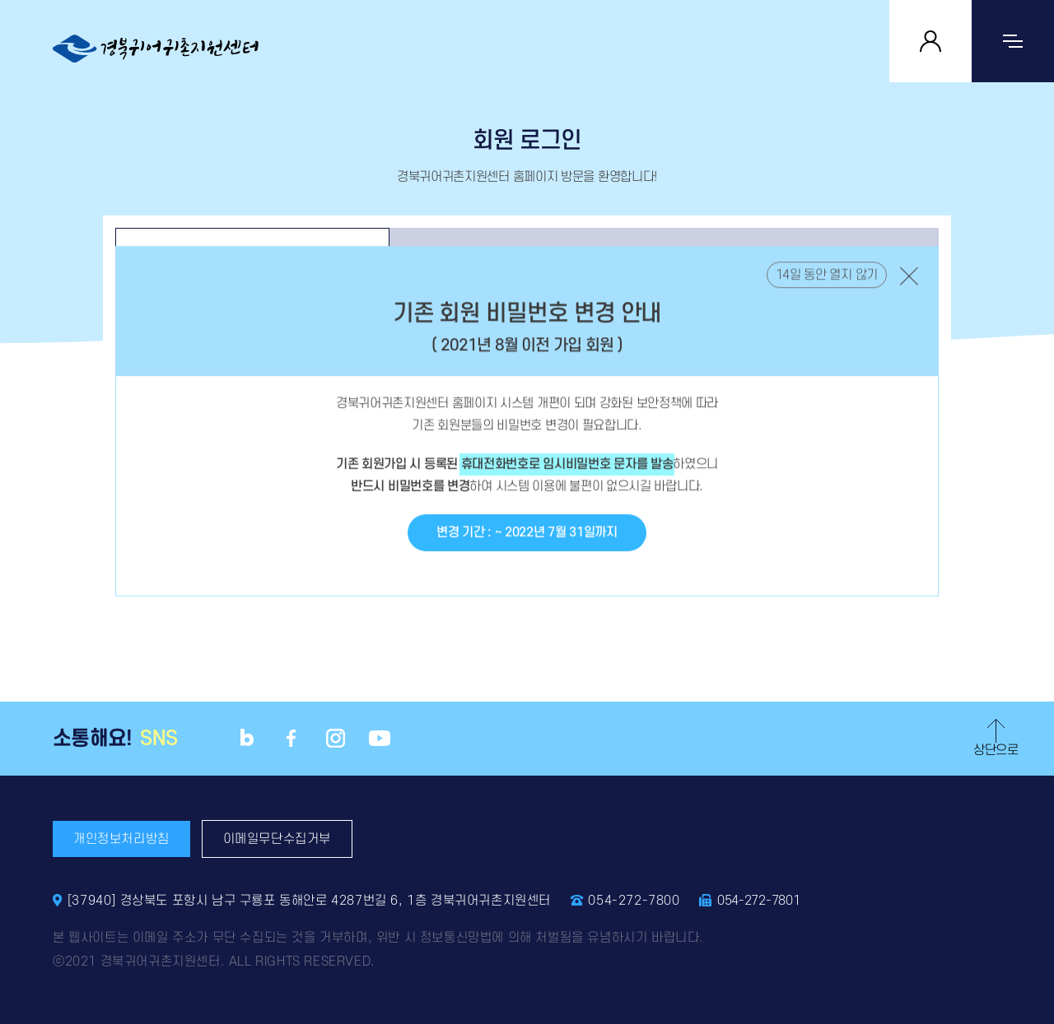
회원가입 (802, 255)
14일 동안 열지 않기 (827, 290)
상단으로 (996, 738)
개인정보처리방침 (121, 839)
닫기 (909, 291)
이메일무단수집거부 (277, 839)
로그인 (252, 255)
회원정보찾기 (527, 255)
